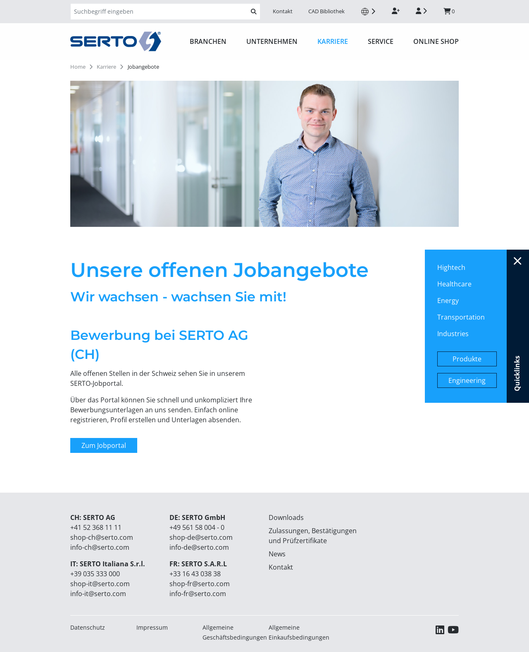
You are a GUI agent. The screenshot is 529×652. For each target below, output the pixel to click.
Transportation (461, 317)
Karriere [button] (332, 41)
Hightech (451, 267)
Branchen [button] (208, 41)
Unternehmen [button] (272, 41)
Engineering (467, 380)
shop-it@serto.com (100, 583)
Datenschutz (87, 627)
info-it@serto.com (98, 593)
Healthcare (454, 284)
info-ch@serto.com (99, 547)
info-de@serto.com (199, 547)
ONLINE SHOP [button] (436, 41)
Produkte (467, 358)
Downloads (286, 517)
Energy (448, 300)
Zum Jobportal (103, 445)
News (277, 553)
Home (78, 66)
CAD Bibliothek (326, 11)
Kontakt (283, 11)
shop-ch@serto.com (101, 537)
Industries (453, 333)
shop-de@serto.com (201, 537)
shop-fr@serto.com (199, 583)
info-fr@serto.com (197, 593)
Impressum (152, 627)
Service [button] (380, 41)
